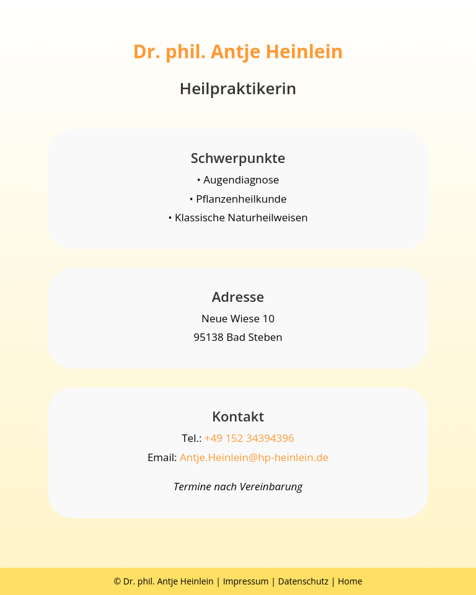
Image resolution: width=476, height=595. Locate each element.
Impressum (246, 581)
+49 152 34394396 (249, 438)
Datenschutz (303, 581)
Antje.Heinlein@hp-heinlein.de (254, 457)
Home (350, 581)
